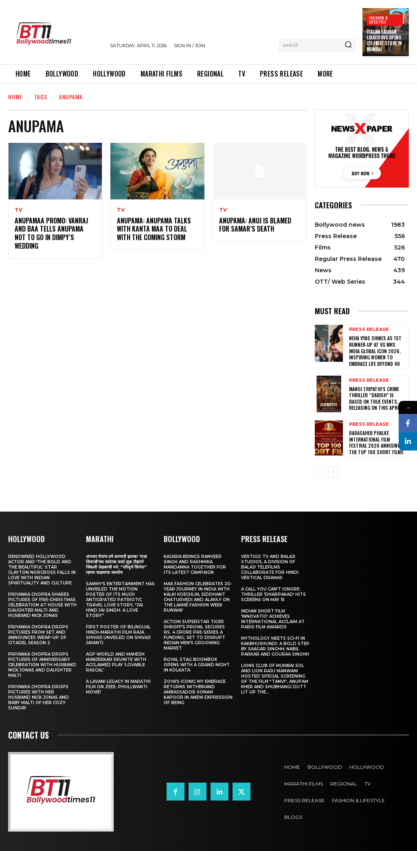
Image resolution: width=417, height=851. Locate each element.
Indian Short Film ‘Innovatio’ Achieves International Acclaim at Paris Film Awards (273, 619)
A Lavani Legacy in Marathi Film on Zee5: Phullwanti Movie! (118, 687)
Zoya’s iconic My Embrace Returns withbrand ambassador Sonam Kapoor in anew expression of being (198, 692)
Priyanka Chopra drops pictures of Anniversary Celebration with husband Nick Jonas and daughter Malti (42, 665)
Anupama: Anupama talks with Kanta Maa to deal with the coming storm (154, 229)
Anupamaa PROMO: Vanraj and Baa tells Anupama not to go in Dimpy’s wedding (51, 233)
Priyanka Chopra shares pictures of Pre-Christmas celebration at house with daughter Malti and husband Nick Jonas (42, 605)
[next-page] (333, 472)
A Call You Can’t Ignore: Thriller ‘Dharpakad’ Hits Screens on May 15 (273, 594)
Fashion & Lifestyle (378, 20)
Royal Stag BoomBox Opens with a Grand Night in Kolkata (197, 665)
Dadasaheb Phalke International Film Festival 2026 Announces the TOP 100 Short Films (377, 442)
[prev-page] (320, 472)
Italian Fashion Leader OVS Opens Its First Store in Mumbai (384, 40)
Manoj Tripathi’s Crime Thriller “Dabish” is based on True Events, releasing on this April (375, 398)
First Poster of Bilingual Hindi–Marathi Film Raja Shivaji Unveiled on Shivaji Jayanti (118, 634)
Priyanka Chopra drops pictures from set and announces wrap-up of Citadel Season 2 (38, 634)
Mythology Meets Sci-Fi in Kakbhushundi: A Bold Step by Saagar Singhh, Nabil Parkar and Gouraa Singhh (275, 646)
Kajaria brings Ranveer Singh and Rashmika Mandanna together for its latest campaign (195, 564)
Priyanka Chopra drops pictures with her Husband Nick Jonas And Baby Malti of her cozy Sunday (38, 697)
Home (15, 96)
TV (19, 210)
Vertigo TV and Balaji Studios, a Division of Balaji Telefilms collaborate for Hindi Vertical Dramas (269, 567)
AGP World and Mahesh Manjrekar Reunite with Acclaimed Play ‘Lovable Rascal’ (116, 662)
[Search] (348, 45)
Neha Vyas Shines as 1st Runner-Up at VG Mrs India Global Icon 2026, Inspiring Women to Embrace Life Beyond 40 (375, 351)
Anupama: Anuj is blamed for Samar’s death (255, 225)
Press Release (369, 329)
